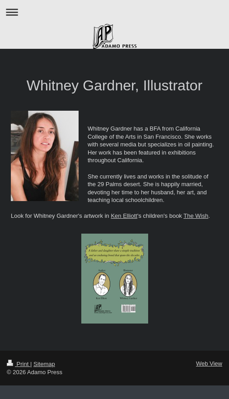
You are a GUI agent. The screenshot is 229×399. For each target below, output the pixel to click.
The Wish (195, 215)
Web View (209, 363)
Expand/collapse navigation (114, 12)
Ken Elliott (124, 215)
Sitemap (44, 364)
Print (18, 364)
